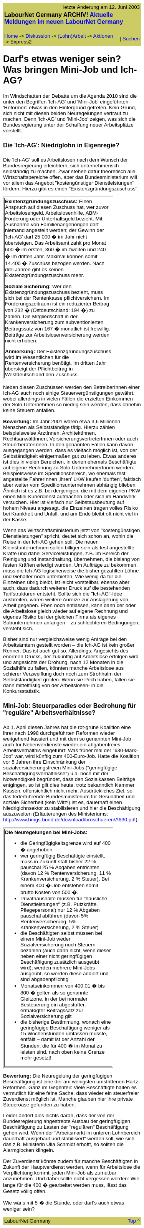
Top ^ (134, 1221)
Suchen (131, 39)
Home (11, 36)
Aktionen (103, 36)
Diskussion (37, 36)
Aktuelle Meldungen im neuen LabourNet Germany (63, 18)
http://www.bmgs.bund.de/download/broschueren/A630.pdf (69, 820)
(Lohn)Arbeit (72, 36)
